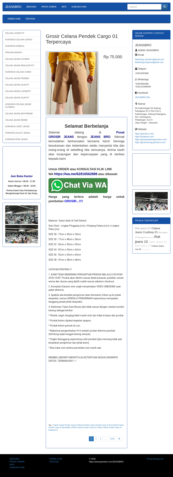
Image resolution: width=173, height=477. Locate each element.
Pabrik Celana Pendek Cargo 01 (84, 427)
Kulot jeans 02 (146, 249)
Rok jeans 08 (150, 237)
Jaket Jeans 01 (158, 241)
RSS (149, 459)
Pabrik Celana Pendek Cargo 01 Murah (68, 425)
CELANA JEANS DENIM (16, 120)
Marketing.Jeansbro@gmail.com (149, 59)
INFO (63, 7)
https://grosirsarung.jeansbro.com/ (150, 142)
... (105, 439)
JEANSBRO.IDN (142, 97)
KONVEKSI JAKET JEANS (17, 126)
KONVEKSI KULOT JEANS (17, 133)
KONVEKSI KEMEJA (14, 46)
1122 (112, 439)
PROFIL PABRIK (48, 7)
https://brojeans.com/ (144, 136)
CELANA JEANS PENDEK (17, 78)
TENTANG (30, 19)
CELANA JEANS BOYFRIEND (19, 113)
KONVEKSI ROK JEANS (16, 139)
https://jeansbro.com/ (144, 134)
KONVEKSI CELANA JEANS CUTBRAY (18, 105)
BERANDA (31, 7)
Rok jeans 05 (142, 237)
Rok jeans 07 (143, 245)
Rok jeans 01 (143, 228)
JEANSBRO (13, 6)
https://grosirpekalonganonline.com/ (151, 139)
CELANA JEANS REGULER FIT (19, 65)
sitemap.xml (158, 459)
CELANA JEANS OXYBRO (17, 59)
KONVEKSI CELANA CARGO (18, 39)
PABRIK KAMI (14, 19)
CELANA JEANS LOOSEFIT (18, 91)
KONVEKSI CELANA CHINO (18, 72)
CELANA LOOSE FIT (14, 33)
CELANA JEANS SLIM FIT (17, 85)
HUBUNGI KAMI (78, 7)
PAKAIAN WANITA (13, 52)
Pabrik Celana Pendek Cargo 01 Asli (98, 425)
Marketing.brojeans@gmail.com (149, 62)
